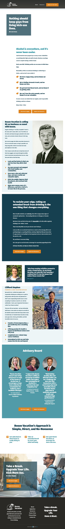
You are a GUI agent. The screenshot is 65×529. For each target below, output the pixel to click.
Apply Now (32, 509)
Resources (42, 4)
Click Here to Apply (25, 111)
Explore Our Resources (39, 111)
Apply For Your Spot (52, 4)
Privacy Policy (32, 515)
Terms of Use (32, 513)
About (36, 4)
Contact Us (32, 517)
